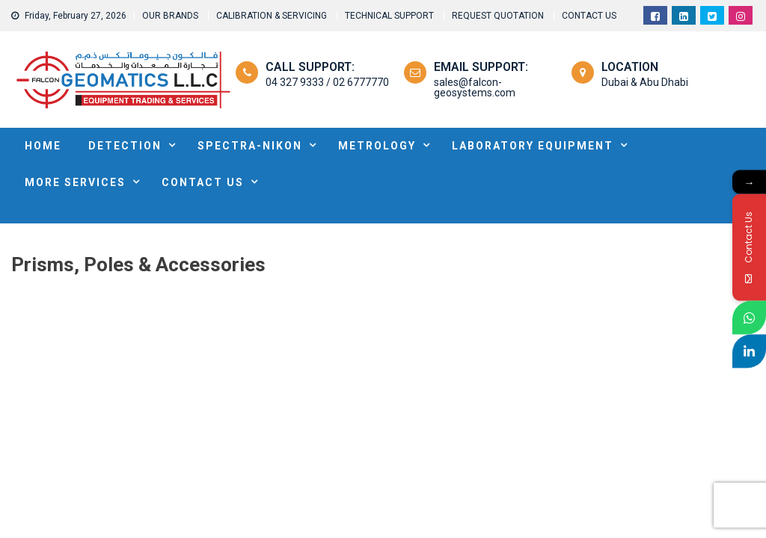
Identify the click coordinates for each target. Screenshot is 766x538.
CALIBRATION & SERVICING (271, 15)
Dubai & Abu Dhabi (644, 82)
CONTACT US (589, 15)
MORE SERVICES (75, 182)
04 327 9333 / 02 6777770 (327, 82)
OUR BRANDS (170, 15)
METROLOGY (377, 146)
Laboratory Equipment (532, 146)
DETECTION (125, 146)
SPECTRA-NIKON (249, 146)
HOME (43, 146)
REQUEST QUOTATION (498, 15)
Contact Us (203, 182)
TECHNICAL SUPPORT (389, 15)
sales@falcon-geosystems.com (474, 87)
